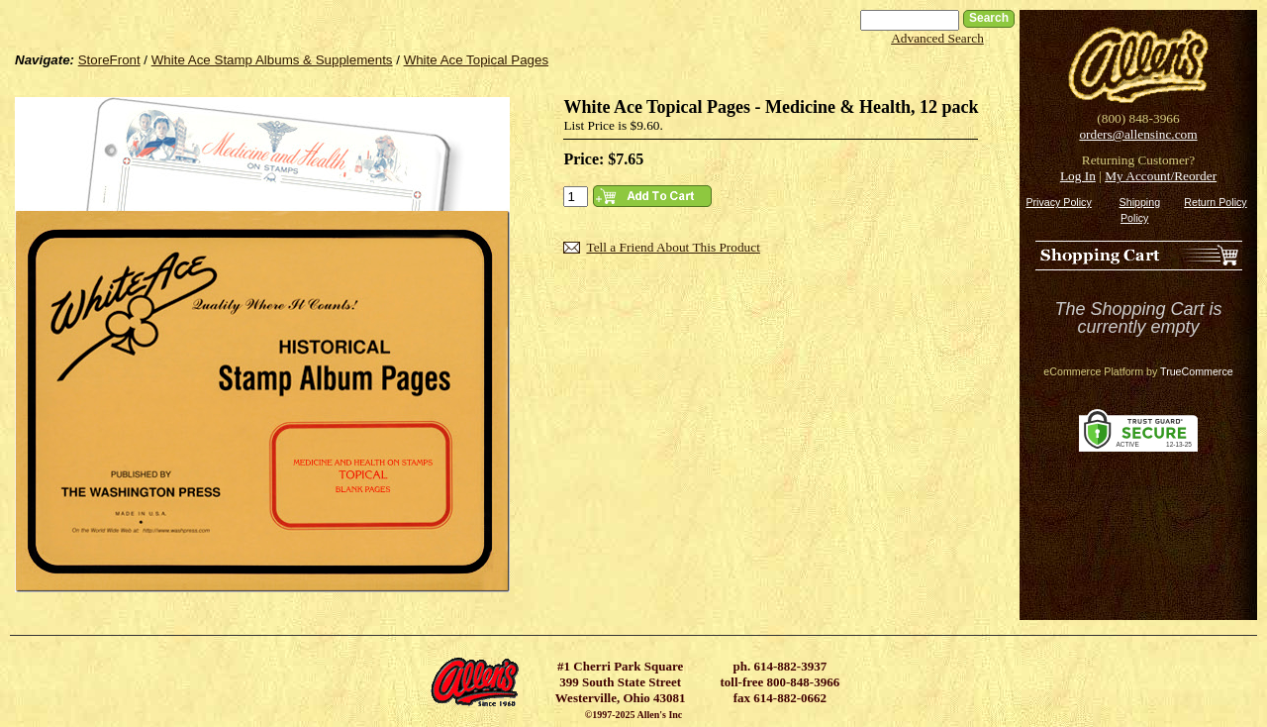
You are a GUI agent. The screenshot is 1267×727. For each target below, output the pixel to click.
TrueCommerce (1196, 371)
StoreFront (109, 59)
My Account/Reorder (1161, 175)
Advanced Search (937, 38)
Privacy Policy (1058, 202)
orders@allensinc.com (1138, 134)
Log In (1078, 175)
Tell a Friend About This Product (672, 247)
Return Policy (1215, 202)
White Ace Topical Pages (476, 59)
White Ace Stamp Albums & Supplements (272, 59)
